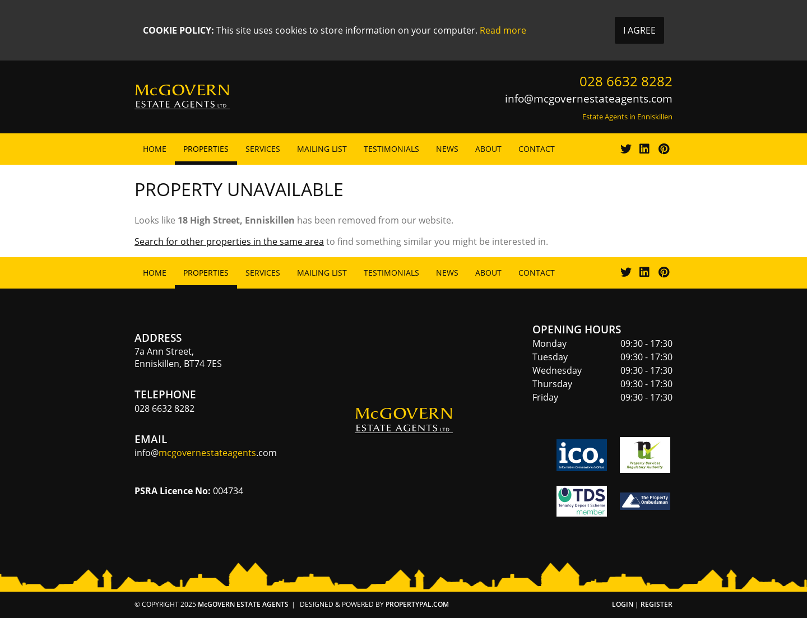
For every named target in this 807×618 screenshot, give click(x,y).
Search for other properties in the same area (229, 241)
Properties (206, 148)
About (488, 148)
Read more (503, 30)
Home (154, 148)
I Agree (639, 30)
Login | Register (642, 604)
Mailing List (322, 148)
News (447, 148)
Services (262, 148)
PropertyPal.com (417, 604)
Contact (536, 148)
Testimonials (391, 148)
